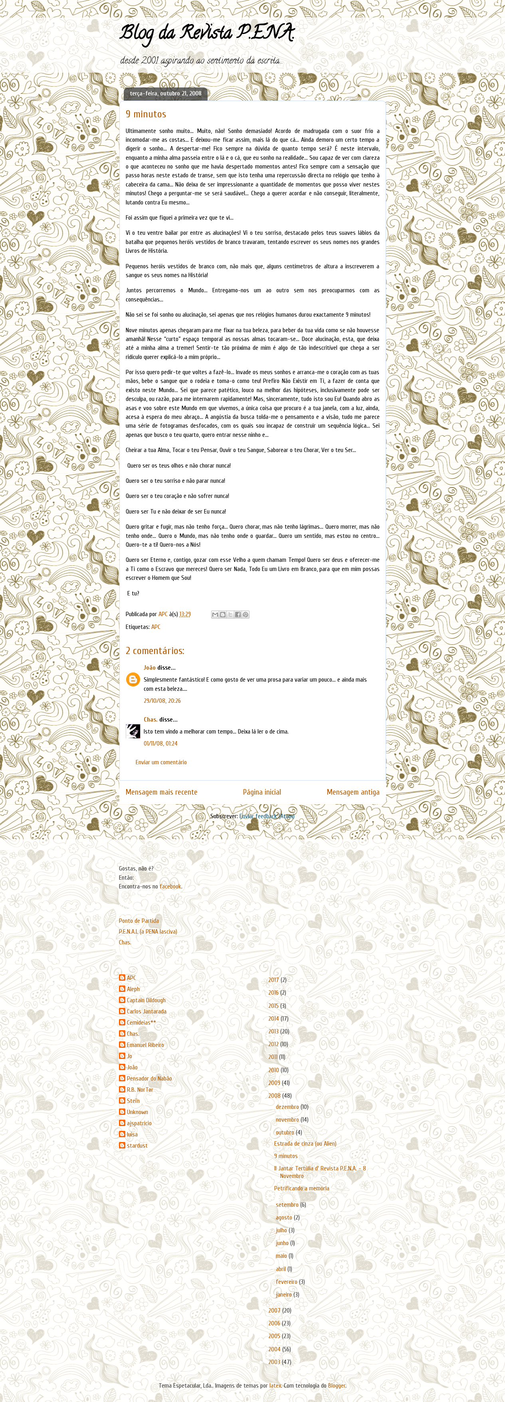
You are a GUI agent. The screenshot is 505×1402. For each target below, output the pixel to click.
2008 (275, 1095)
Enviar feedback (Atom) (267, 816)
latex (275, 1385)
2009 (275, 1083)
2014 (274, 1018)
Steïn (133, 1101)
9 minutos (286, 1156)
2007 (275, 1310)
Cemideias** (141, 1022)
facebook (170, 886)
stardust (137, 1145)
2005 (275, 1336)
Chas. (151, 719)
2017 (274, 980)
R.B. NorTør (140, 1089)
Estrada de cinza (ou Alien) (305, 1143)
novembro (288, 1119)
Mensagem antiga (353, 792)
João (150, 667)
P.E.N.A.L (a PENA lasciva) (148, 931)
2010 (274, 1070)
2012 (274, 1044)
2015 (274, 1005)
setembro (288, 1204)
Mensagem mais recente (162, 792)
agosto (285, 1217)
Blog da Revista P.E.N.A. (207, 35)
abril (281, 1269)
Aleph (133, 989)
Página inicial (262, 792)
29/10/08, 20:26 (162, 700)
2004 (275, 1349)
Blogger (336, 1385)
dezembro (288, 1106)
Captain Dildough (146, 1000)
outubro (286, 1132)
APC (155, 627)
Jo (129, 1056)
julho (282, 1230)
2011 (273, 1057)
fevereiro (287, 1281)
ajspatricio (139, 1123)
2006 (275, 1323)
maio (282, 1255)
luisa (132, 1134)
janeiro (284, 1294)
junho (283, 1243)
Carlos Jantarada (146, 1011)
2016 (274, 992)
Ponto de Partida (139, 920)
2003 (275, 1362)
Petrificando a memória (301, 1188)
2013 (274, 1031)
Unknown (137, 1112)
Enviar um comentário (161, 762)
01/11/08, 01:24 (161, 743)
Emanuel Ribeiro (145, 1045)
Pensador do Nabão (149, 1078)
